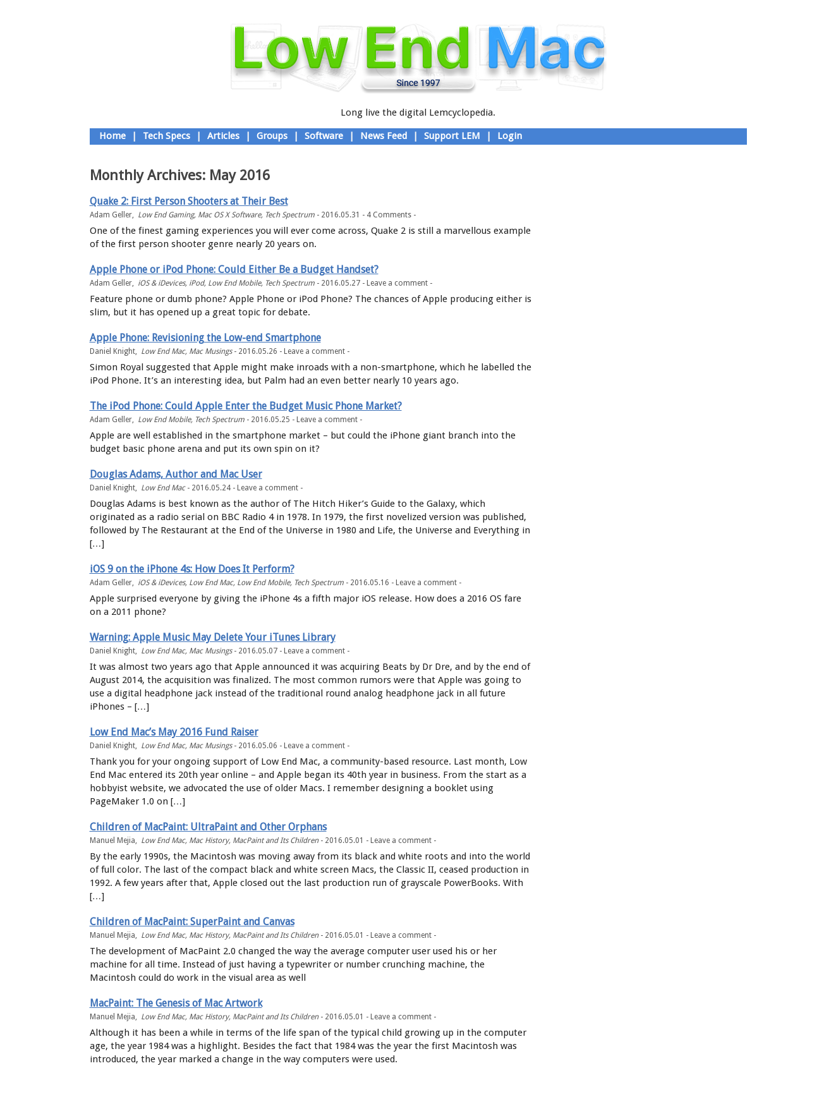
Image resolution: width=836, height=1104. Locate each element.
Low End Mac (163, 351)
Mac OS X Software (229, 214)
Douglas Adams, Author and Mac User (176, 474)
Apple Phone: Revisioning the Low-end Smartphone (205, 338)
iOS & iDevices (161, 283)
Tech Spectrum (290, 214)
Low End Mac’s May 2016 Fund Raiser (174, 732)
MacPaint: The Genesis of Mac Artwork (176, 1003)
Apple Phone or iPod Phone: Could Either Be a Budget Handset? (234, 270)
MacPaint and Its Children (275, 840)
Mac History (209, 840)
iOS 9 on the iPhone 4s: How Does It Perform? (192, 569)
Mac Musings (210, 351)
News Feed (383, 136)
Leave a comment (397, 283)
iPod (196, 283)
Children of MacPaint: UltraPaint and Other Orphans (208, 827)
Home (112, 136)
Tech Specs (166, 136)
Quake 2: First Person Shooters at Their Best (189, 201)
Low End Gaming (166, 214)
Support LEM (452, 136)
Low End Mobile (234, 283)
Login (509, 136)
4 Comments (389, 214)
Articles (223, 136)
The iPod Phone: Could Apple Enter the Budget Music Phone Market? (246, 406)
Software (324, 136)
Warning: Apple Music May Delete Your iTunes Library (213, 637)
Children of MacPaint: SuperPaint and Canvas (192, 922)
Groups (272, 136)
